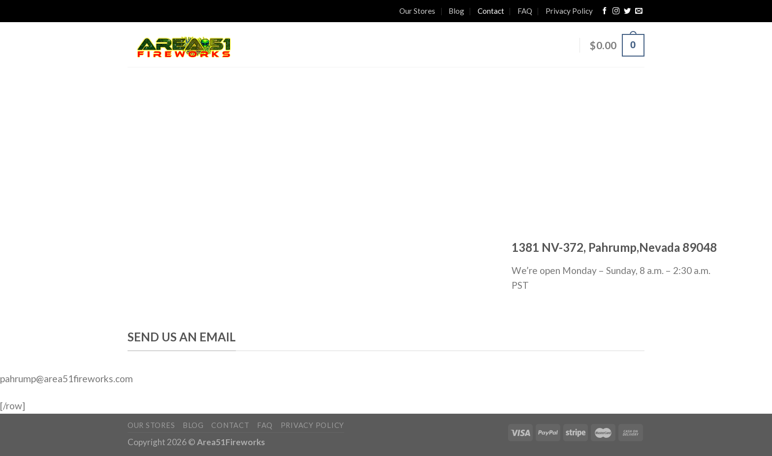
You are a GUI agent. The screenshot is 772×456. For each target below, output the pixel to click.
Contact (491, 10)
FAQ (524, 10)
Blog (456, 10)
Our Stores (417, 10)
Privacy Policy (569, 10)
